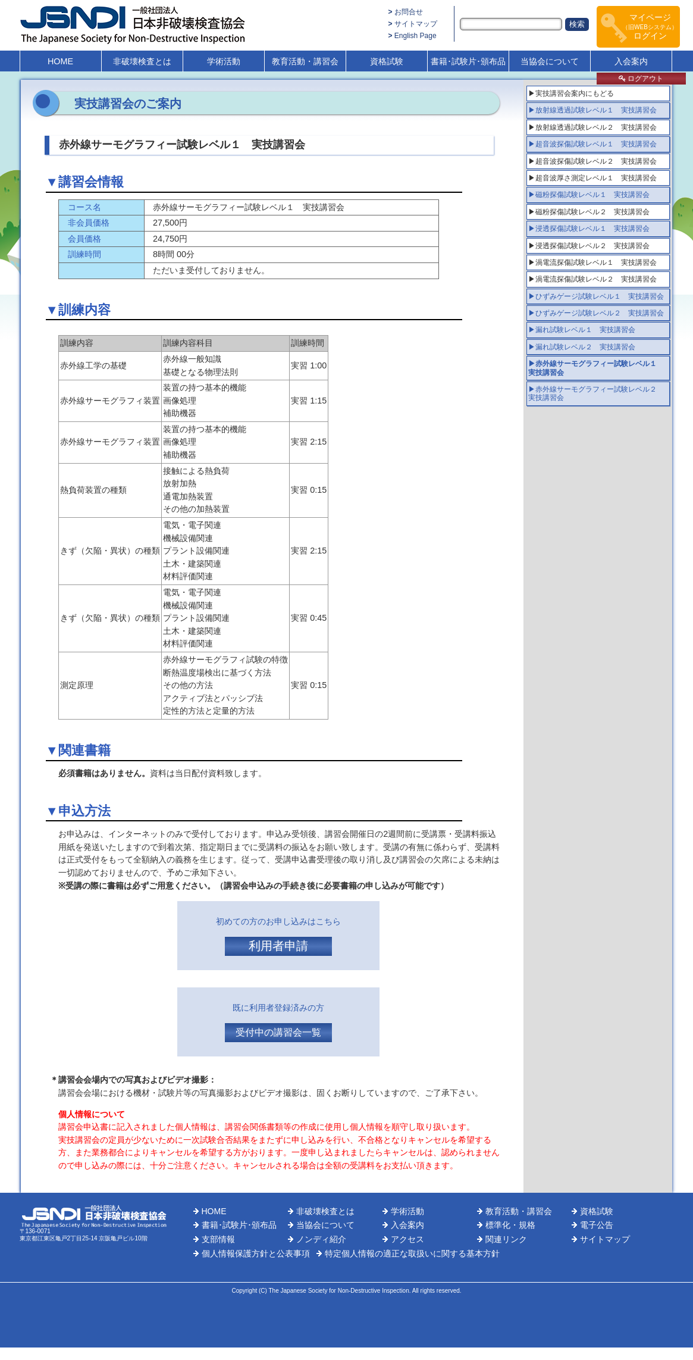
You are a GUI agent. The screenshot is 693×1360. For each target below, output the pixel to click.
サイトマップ (415, 24)
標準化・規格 (510, 1225)
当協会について (549, 61)
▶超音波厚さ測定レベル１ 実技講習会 (592, 178)
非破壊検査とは (142, 61)
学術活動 (223, 61)
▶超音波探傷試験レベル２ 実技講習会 (592, 161)
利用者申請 (278, 945)
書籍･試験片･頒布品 (468, 61)
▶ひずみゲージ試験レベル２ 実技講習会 (596, 313)
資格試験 (386, 61)
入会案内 (631, 61)
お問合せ (408, 12)
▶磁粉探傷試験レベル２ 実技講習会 (589, 212)
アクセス (407, 1239)
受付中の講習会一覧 (278, 1032)
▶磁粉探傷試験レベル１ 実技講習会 (589, 194)
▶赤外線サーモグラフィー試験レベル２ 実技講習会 (596, 393)
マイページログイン (650, 26)
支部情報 (218, 1239)
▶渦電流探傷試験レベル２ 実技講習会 (592, 279)
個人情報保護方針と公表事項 (256, 1253)
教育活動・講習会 (305, 61)
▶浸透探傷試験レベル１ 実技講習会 (589, 228)
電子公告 (596, 1225)
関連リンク (506, 1239)
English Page (415, 36)
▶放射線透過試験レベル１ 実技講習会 (592, 110)
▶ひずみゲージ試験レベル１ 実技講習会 (596, 296)
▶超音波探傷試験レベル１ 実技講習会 (592, 144)
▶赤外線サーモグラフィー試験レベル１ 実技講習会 (596, 367)
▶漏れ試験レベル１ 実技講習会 (581, 330)
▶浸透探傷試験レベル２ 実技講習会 (589, 246)
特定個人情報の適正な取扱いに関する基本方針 (412, 1253)
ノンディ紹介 (321, 1239)
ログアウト (641, 78)
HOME (60, 61)
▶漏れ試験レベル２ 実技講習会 (581, 347)
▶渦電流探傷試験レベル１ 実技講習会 (592, 262)
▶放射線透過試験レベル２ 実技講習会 (592, 127)
